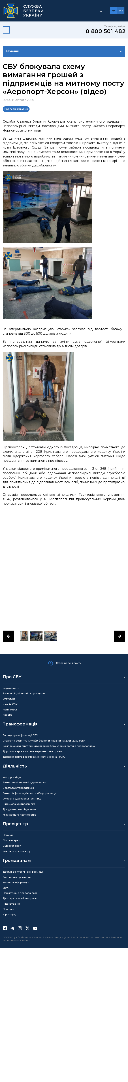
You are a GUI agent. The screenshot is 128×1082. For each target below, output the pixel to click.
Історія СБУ (10, 704)
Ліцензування (12, 903)
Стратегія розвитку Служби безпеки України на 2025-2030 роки (44, 740)
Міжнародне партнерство (19, 814)
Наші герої (10, 709)
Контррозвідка (12, 777)
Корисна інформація (16, 882)
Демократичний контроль (19, 898)
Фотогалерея (11, 840)
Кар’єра (7, 714)
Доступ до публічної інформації (23, 871)
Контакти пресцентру (16, 851)
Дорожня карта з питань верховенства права (32, 751)
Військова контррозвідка (19, 804)
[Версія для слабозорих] (113, 10)
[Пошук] (101, 11)
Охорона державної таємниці (22, 798)
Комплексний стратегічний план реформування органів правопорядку (49, 746)
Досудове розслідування (19, 809)
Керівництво (11, 688)
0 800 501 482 (106, 31)
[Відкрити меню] (6, 30)
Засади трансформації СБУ (20, 735)
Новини (12, 51)
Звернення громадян (17, 877)
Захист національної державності (25, 782)
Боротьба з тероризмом (18, 787)
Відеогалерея (12, 845)
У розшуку (9, 914)
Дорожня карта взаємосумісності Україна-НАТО (34, 756)
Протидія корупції (16, 109)
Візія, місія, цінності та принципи (24, 693)
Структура (9, 698)
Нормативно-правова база (20, 893)
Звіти (6, 887)
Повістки (8, 909)
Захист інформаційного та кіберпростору (29, 793)
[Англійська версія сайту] (120, 10)
